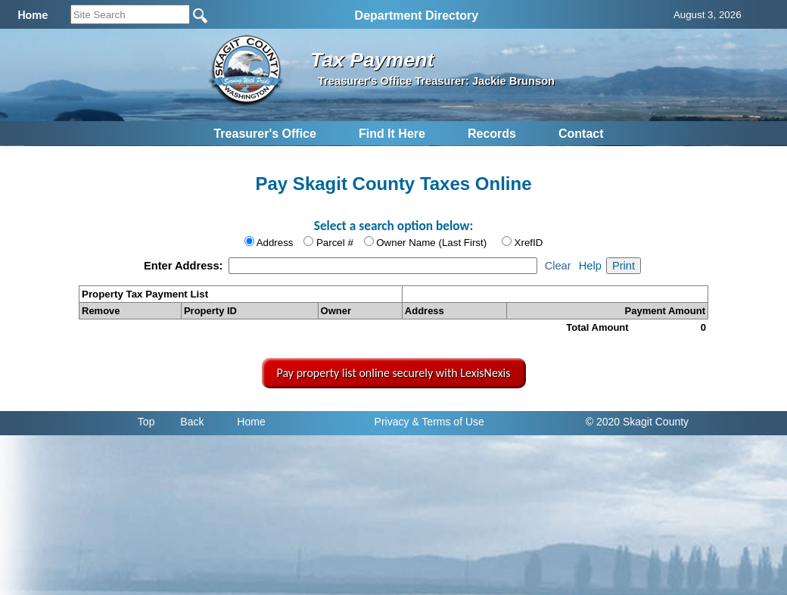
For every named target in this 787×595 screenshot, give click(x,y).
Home (251, 422)
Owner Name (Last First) (431, 242)
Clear (558, 266)
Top (146, 422)
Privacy (392, 422)
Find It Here (392, 133)
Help (590, 266)
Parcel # (334, 242)
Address (275, 242)
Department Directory (417, 15)
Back (192, 422)
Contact (581, 133)
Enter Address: (185, 266)
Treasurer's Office (264, 133)
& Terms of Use (448, 422)
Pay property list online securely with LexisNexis (394, 373)
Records (492, 133)
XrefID (529, 242)
